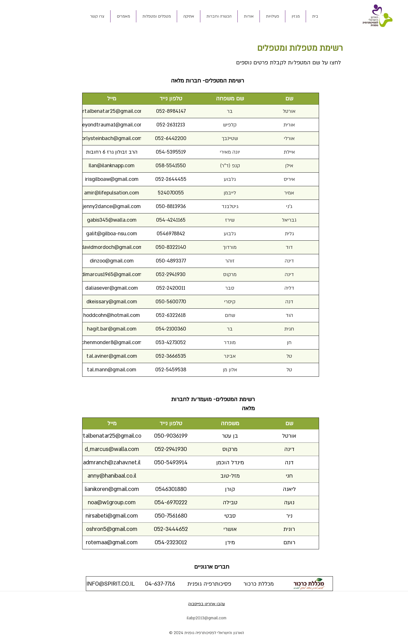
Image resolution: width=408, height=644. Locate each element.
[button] (248, 16)
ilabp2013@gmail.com (206, 618)
